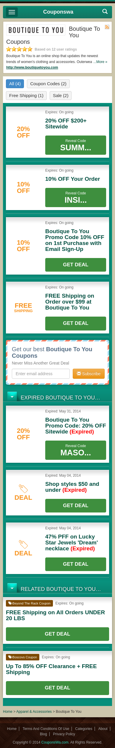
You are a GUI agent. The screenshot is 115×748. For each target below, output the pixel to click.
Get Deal (75, 264)
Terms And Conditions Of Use (45, 729)
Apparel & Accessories (34, 712)
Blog (43, 734)
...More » (100, 62)
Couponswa (58, 12)
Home (7, 712)
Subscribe (89, 373)
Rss (107, 27)
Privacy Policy (64, 734)
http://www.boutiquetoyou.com (32, 67)
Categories (83, 729)
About (103, 729)
